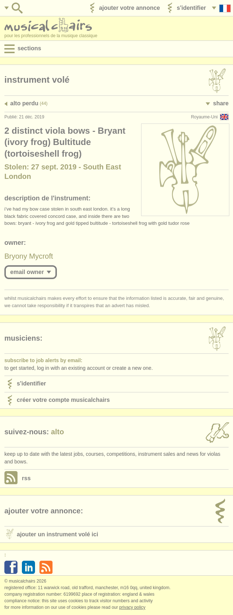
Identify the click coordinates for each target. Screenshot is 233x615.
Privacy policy (132, 607)
